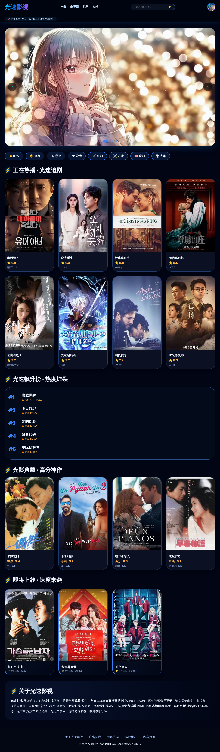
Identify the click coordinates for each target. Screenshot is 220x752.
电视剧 (74, 7)
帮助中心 (131, 737)
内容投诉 (149, 737)
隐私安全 (113, 737)
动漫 (95, 7)
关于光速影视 (74, 737)
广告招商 (95, 737)
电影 (63, 7)
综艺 (85, 7)
